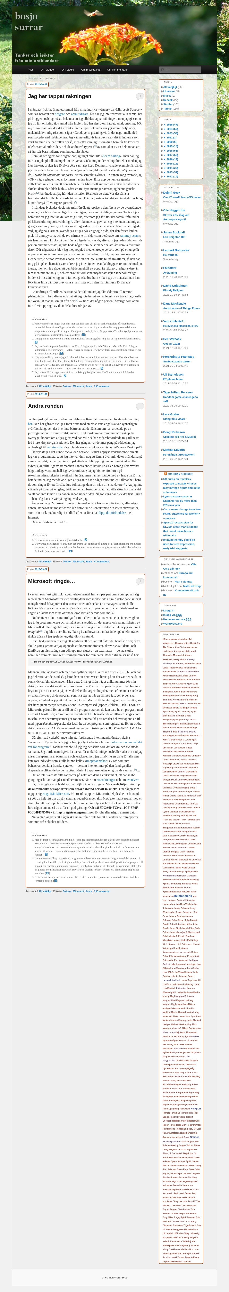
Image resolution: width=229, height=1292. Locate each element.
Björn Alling (168, 712)
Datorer (67, 386)
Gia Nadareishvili (180, 839)
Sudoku (174, 1177)
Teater (188, 1193)
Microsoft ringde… (51, 581)
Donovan (177, 788)
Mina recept (169, 1032)
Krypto (190, 956)
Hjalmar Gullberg (190, 879)
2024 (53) (170, 128)
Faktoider (169, 268)
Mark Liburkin (187, 1008)
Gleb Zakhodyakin (178, 844)
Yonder (180, 1257)
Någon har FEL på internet (184, 1041)
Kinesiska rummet (171, 940)
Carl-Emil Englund (171, 744)
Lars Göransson (178, 968)
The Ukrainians (188, 1205)
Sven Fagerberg (185, 1181)
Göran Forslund (179, 847)
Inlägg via (172, 615)
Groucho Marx (170, 855)
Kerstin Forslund (186, 936)
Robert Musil (193, 1121)
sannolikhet (177, 1137)
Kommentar (102, 386)
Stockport (178, 1173)
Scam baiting (111, 156)
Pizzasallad (168, 1084)
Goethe (191, 844)
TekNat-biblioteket (178, 1197)
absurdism (183, 639)
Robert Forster (179, 1121)
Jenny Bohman (181, 908)
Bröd (174, 732)
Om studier (68, 69)
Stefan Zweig (195, 1165)
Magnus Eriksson (185, 996)
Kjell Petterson (184, 944)
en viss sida (55, 447)
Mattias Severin (174, 449)
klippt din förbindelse (112, 512)
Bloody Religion (173, 290)
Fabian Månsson (187, 812)
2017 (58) (170, 155)
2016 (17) (170, 159)
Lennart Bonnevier (176, 250)
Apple (190, 683)
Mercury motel (185, 1020)
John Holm (175, 924)
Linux (196, 984)
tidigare (60, 114)
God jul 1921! (171, 343)
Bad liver (185, 692)
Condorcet (174, 760)
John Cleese (178, 920)
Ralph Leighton (188, 1100)
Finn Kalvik (186, 815)
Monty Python (185, 1036)
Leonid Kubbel (171, 980)
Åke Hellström (193, 643)
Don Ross (167, 788)
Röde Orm (181, 1125)
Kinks (184, 940)
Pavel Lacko (181, 1076)
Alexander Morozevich (173, 655)
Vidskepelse (169, 1245)
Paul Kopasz (191, 1073)
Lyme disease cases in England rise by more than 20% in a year (180, 501)
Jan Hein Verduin (184, 904)
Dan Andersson (187, 764)
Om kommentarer (117, 69)
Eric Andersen (189, 796)
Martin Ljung (192, 1012)
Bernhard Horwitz (172, 699)
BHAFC (184, 703)
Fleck (183, 820)
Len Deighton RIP (174, 237)
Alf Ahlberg (178, 663)
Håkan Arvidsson (183, 863)
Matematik (168, 1016)
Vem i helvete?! (174, 321)
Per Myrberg (194, 1076)
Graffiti (191, 847)
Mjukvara (180, 1032)
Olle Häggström (174, 210)
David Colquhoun (175, 285)
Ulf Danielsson (173, 374)
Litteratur (169, 91)
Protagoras (168, 1097)
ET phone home (173, 379)
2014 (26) (170, 167)
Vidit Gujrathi (189, 1241)
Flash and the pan (171, 820)
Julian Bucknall (174, 232)
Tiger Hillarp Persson (178, 392)
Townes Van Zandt (180, 1221)
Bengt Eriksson (174, 432)
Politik (166, 1089)
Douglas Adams (177, 792)
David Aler (168, 776)
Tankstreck (179, 1193)
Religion (195, 1108)
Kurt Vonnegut (181, 960)
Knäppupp (168, 948)
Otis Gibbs (185, 1065)
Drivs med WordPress (114, 1277)
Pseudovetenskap (183, 1097)
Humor (187, 887)
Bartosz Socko (178, 696)
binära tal (177, 708)
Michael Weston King (181, 1024)
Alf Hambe (190, 664)
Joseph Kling (187, 928)
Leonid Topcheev (189, 980)
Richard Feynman (171, 1113)
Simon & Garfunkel (172, 1153)
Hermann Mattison (186, 875)
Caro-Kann (186, 743)
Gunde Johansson (186, 855)
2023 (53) (170, 133)
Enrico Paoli (175, 796)
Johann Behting (177, 916)
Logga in (168, 610)
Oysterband (168, 1068)
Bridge (193, 728)
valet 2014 (178, 1237)
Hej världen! (170, 254)
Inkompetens (183, 896)
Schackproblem (172, 1141)
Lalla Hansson (178, 964)
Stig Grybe (168, 1173)
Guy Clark (196, 860)
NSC (198, 1049)
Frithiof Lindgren (182, 831)
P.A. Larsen (180, 1068)
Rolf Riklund (182, 1129)
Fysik (194, 831)
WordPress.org (172, 623)
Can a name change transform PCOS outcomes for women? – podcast (182, 514)
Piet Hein (187, 1081)
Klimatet (196, 944)
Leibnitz (174, 976)
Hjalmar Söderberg (172, 884)
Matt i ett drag (183, 581)
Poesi (195, 1084)
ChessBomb (178, 752)
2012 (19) (170, 176)
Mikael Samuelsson (191, 1028)
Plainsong (187, 1084)
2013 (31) (170, 172)
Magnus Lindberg (184, 1000)
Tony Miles (168, 1217)
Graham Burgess (171, 852)
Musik (167, 95)
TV (164, 1229)
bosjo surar (190, 719)
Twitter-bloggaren (175, 1229)
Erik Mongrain (181, 800)
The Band (176, 1205)
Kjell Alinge (192, 940)
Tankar (167, 108)
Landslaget (190, 964)
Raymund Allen (189, 1105)
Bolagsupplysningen (173, 720)
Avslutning (170, 272)
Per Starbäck (172, 339)
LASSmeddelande (183, 972)
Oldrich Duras (178, 1057)
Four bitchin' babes (172, 823)
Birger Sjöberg (190, 708)
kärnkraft (173, 936)
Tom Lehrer (184, 1209)
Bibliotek (192, 704)
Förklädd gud (193, 820)
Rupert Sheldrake (188, 1133)
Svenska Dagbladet (172, 1189)
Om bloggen (48, 69)
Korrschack (185, 952)
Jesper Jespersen (184, 912)
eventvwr (133, 779)
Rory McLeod (194, 1129)
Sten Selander (169, 1169)
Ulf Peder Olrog (181, 1233)
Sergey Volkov (186, 1145)
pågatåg (190, 1068)
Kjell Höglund (169, 944)
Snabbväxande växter (177, 361)
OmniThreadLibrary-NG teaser (182, 197)
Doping (185, 788)
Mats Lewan (179, 1016)
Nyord (176, 1052)
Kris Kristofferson (178, 956)
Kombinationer (180, 948)
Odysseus (185, 1052)
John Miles (186, 924)
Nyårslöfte (168, 1052)
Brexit (173, 728)
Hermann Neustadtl (172, 879)
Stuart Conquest (192, 1173)
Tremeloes (178, 1225)
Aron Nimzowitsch (181, 688)
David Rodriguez (192, 780)
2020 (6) (170, 141)
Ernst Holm (180, 804)
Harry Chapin (169, 871)
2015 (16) (170, 163)
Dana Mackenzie (174, 303)
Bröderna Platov (187, 731)
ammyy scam (130, 235)
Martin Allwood (178, 1012)
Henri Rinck (169, 875)
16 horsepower (170, 639)
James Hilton (184, 900)
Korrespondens (170, 952)
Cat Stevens (179, 748)
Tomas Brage (178, 1213)
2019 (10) (170, 146)
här (30, 424)
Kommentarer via (177, 619)
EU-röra (190, 804)
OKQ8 (193, 1052)
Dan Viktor (193, 768)
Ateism (176, 692)
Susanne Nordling (188, 1177)
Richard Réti (186, 1113)
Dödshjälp (183, 784)
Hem (31, 69)
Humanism (177, 887)
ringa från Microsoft (56, 793)
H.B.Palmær (168, 863)
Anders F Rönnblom (188, 671)
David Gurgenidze (182, 776)
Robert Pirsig (169, 1125)
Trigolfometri (190, 1225)
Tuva (199, 1225)
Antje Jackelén (178, 684)
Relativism (185, 1109)
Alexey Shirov (179, 659)
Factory (176, 815)
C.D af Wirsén (175, 740)
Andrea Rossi (169, 680)
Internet (172, 900)
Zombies (187, 1261)
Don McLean (194, 784)
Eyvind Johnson (170, 812)
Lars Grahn (171, 414)
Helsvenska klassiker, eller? (180, 325)
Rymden (167, 1137)
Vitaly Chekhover (171, 1249)
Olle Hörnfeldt (182, 1060)
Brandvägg (185, 724)
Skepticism (188, 1153)
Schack (168, 100)
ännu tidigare (79, 114)
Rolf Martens (169, 1129)
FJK (194, 815)
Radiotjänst (174, 1100)
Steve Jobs (194, 1169)
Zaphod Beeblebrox (172, 1261)
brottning (167, 736)
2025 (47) (170, 124)
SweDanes (187, 1189)
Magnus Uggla (170, 1004)
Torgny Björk (180, 1217)
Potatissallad (189, 1089)
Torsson (191, 1217)
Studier (167, 104)
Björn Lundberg (182, 712)
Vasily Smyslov (191, 1237)
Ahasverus (180, 643)
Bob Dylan (185, 716)
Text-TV (192, 1201)
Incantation (168, 896)
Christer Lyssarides (181, 756)
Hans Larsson (188, 868)
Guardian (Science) (180, 474)
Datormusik (191, 772)
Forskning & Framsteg (178, 356)
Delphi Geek (171, 192)
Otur (194, 1065)
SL (195, 1153)
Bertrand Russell (171, 704)
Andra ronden (45, 406)
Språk (189, 1161)
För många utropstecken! (179, 454)
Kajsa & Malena (187, 932)
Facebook (167, 815)
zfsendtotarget (106, 779)
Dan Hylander (180, 768)
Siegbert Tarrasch (177, 1149)
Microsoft (78, 386)
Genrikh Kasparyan (187, 836)
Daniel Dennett (170, 772)
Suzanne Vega (169, 1181)
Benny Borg (192, 696)
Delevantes (168, 784)
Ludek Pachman (185, 992)
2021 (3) (170, 137)
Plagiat (177, 1084)
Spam (174, 1161)
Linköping (188, 984)
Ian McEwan (184, 892)
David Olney (177, 779)
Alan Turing (181, 647)
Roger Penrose (194, 1125)
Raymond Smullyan (172, 1105)
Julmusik (174, 932)
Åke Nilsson (168, 647)
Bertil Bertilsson (189, 700)
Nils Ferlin (179, 1048)
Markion (166, 1012)
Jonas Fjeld (175, 928)
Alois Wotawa (176, 668)
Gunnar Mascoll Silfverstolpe (177, 860)
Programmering (184, 1092)
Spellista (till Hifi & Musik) (179, 436)
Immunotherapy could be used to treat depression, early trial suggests (179, 544)
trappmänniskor (96, 761)
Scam (88, 386)
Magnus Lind (169, 1000)
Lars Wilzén (168, 972)
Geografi (167, 839)
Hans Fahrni (175, 868)
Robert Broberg (178, 1117)
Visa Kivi (194, 1245)
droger (189, 792)
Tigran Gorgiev (170, 1209)
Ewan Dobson (193, 808)
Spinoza (181, 1161)
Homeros (186, 884)
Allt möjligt (45, 386)
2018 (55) (170, 150)
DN (175, 784)
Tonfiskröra (190, 1213)
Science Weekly (170, 1145)
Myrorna (167, 1041)
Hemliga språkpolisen (187, 871)
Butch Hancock (190, 736)
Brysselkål (177, 736)
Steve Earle (182, 1169)
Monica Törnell (170, 1036)
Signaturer (192, 1149)
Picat (179, 1081)
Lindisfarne (177, 984)
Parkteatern (168, 1073)
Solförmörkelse (170, 1157)
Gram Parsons (187, 852)
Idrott (193, 892)
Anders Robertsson (172, 676)
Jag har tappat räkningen (59, 96)
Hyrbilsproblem (170, 892)
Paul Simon (168, 1076)
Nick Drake (179, 1044)
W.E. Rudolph (184, 1253)
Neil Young (168, 1044)
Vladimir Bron (187, 1249)
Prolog (195, 1092)
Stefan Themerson (179, 1165)
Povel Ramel (169, 1092)
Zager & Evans (192, 1257)
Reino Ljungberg (171, 1109)
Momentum (191, 1032)
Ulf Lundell (168, 1233)
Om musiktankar (91, 69)
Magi (172, 996)
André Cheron (189, 676)
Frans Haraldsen (182, 828)
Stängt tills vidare (174, 418)
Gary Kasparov (170, 836)
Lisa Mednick (169, 988)
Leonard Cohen (186, 976)
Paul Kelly (179, 1073)
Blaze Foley (174, 716)
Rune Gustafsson (171, 1133)
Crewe (176, 764)
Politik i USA (175, 1089)
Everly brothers (178, 808)
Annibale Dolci (184, 680)
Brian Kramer (183, 728)
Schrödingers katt (190, 1141)
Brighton (167, 731)
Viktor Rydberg (182, 1245)
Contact (183, 760)
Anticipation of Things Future (181, 308)
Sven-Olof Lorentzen (183, 1185)
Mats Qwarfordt (193, 1016)
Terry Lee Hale (180, 1201)
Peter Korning (169, 1081)
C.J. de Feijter (189, 740)
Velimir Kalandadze (172, 1241)
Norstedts (190, 1049)
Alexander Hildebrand (185, 651)
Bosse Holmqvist (171, 724)
